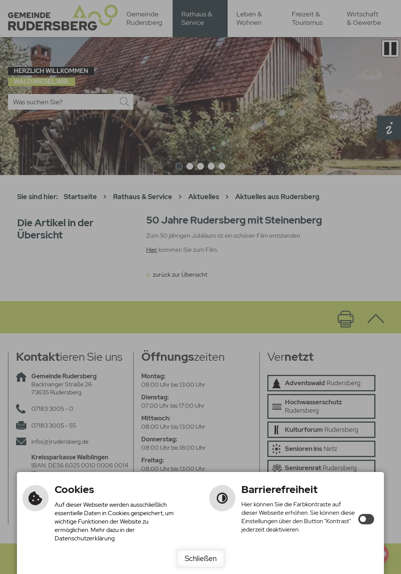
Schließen (201, 558)
